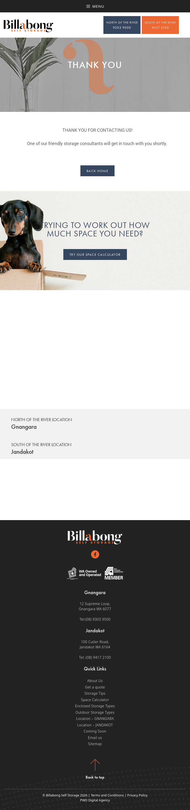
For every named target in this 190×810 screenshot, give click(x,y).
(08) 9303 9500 (97, 619)
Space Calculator (95, 699)
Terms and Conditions (107, 795)
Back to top (95, 777)
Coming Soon (95, 731)
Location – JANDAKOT (95, 725)
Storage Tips (95, 693)
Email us (95, 737)
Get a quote (95, 687)
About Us (95, 680)
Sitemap (95, 743)
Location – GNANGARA (95, 718)
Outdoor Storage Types (95, 712)
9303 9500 (122, 25)
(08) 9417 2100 (98, 657)
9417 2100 (160, 25)
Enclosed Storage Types (95, 706)
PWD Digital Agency (95, 800)
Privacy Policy (137, 795)
